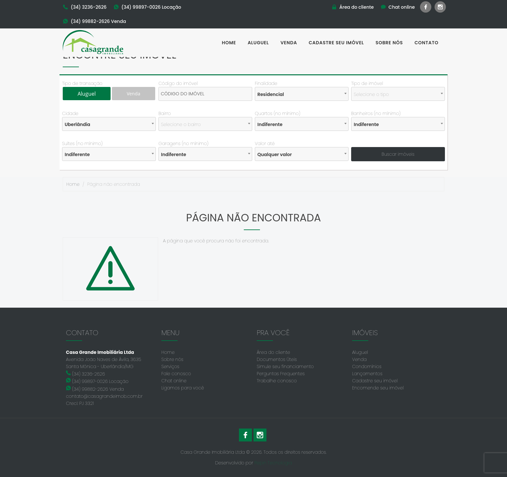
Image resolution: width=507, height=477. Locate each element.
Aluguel (258, 42)
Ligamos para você (182, 388)
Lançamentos (367, 373)
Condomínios (367, 366)
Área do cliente (273, 352)
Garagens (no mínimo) (183, 143)
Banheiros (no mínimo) (376, 113)
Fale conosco (176, 373)
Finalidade (266, 83)
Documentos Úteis (277, 359)
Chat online (174, 380)
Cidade (70, 113)
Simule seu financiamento (285, 366)
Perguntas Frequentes (281, 373)
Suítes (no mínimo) (82, 143)
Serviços (170, 366)
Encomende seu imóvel (378, 388)
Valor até (265, 143)
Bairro (164, 113)
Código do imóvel (178, 83)
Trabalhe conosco (277, 380)
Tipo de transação (82, 83)
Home (229, 42)
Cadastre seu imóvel (336, 42)
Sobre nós (389, 42)
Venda (288, 42)
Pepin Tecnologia (273, 463)
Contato (426, 42)
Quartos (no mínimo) (277, 113)
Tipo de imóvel (367, 83)
